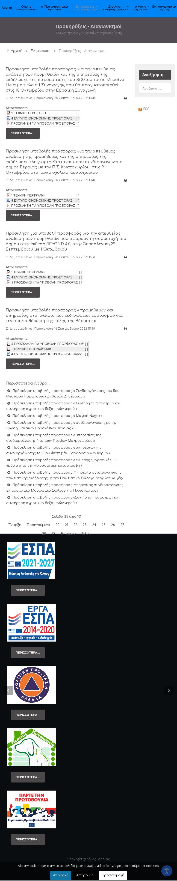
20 (57, 525)
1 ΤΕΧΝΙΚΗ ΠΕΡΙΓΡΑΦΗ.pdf (31, 349)
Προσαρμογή (112, 875)
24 (94, 525)
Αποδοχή (60, 875)
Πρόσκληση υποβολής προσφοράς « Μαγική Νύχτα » (57, 416)
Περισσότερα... (23, 136)
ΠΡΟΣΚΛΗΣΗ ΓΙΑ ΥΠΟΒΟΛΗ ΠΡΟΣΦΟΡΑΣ (43, 127)
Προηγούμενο (38, 525)
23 (85, 525)
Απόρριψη (85, 875)
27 (122, 525)
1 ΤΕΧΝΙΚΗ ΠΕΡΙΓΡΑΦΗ (28, 198)
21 (66, 525)
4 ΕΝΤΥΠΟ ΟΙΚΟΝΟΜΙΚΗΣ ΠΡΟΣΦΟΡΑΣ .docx (46, 354)
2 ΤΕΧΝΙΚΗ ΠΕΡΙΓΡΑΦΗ (28, 117)
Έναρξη (15, 525)
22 (75, 525)
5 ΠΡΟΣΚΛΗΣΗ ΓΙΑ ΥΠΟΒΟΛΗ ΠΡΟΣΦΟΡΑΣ (44, 284)
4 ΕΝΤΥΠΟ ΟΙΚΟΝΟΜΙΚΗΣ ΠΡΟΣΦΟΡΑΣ (41, 122)
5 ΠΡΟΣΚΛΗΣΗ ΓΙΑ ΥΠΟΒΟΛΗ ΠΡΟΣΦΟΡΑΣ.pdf (47, 344)
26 (113, 525)
